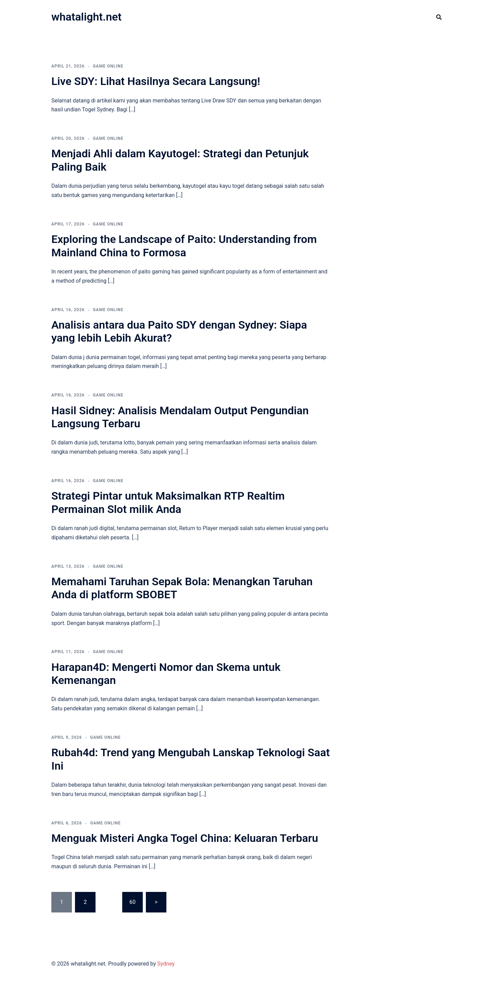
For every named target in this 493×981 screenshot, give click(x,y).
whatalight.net (86, 16)
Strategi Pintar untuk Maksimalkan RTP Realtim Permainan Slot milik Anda (168, 502)
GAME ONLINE (108, 66)
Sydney (166, 963)
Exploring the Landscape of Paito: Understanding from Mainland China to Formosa (184, 246)
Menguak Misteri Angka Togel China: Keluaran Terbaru (184, 838)
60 (132, 902)
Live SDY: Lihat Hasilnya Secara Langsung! (155, 81)
